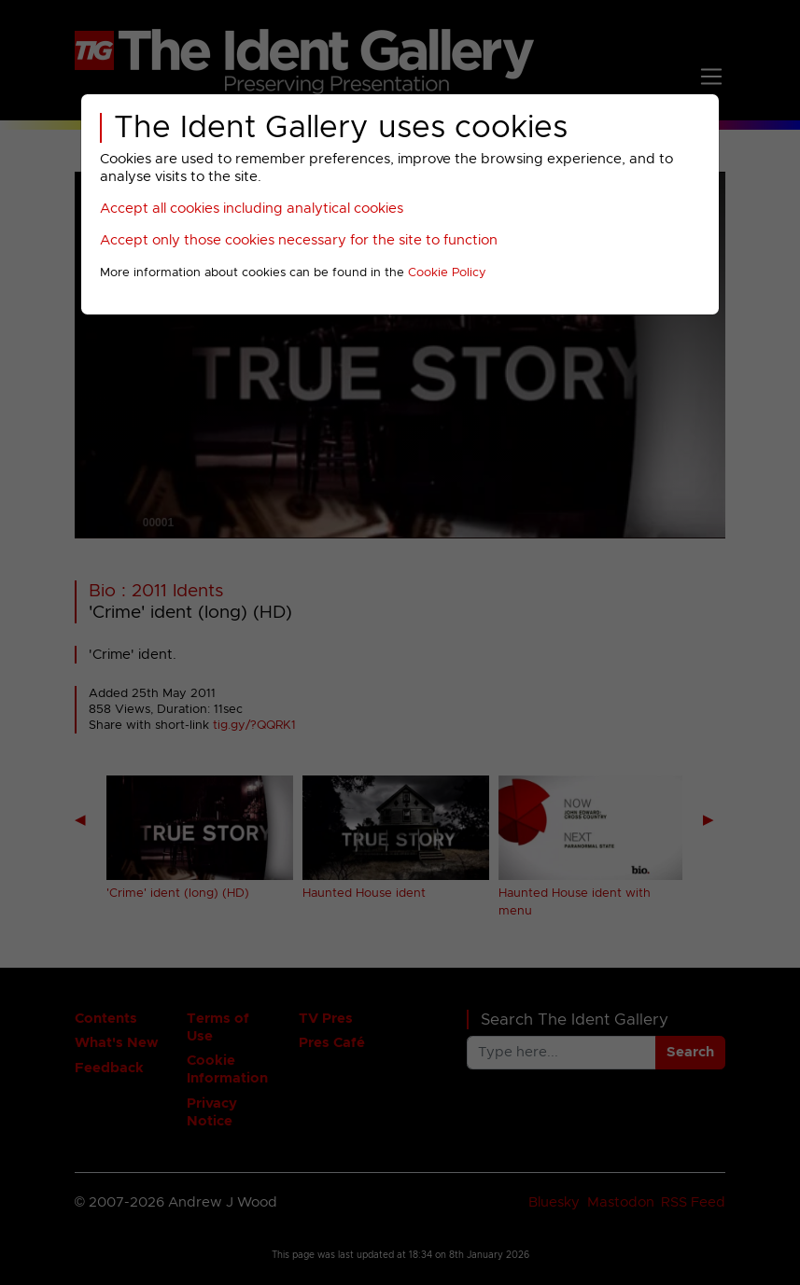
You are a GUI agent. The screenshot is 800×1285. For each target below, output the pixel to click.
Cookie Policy (447, 273)
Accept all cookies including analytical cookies (251, 209)
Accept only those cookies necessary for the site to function (299, 240)
